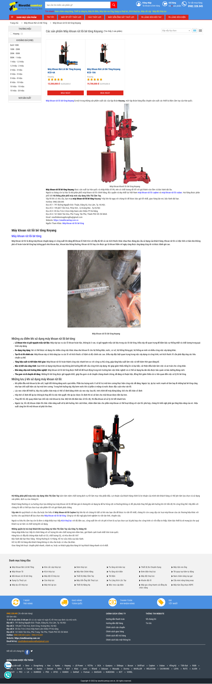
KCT (120, 672)
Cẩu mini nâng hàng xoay (183, 580)
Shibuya (120, 665)
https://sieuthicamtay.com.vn (65, 220)
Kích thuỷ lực (134, 11)
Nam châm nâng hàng (64, 11)
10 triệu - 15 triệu (18, 86)
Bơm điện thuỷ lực (148, 571)
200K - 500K (16, 53)
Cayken (152, 665)
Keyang (50, 76)
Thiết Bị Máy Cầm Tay (85, 576)
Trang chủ (15, 23)
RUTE (185, 669)
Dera (27, 665)
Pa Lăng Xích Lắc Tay (117, 580)
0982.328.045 (57, 202)
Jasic (85, 669)
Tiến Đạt (184, 665)
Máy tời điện (93, 11)
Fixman (86, 672)
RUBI (194, 665)
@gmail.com (43, 641)
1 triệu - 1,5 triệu (18, 61)
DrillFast (140, 665)
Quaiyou (109, 665)
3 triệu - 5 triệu (17, 74)
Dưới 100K (15, 45)
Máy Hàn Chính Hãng (85, 571)
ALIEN (194, 669)
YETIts (90, 665)
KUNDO (65, 672)
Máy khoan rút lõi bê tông (72, 223)
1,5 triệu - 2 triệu (18, 66)
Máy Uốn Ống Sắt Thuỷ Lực (87, 580)
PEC (20, 672)
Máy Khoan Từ (17, 571)
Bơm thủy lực (82, 567)
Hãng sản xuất (15, 665)
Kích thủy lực (49, 571)
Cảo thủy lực (49, 580)
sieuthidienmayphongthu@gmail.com (66, 217)
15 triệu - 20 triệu (18, 90)
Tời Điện (112, 576)
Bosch (19, 669)
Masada (115, 669)
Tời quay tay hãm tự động (183, 571)
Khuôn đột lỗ (146, 580)
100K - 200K (16, 49)
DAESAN (97, 672)
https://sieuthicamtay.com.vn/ (27, 638)
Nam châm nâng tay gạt (183, 576)
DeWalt (76, 672)
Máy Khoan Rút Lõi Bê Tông (36, 23)
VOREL (129, 672)
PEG (47, 672)
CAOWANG (164, 669)
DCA (99, 665)
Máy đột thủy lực (160, 11)
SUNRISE (37, 672)
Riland (94, 669)
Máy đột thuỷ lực (148, 576)
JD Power (79, 665)
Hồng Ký (172, 665)
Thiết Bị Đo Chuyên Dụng (151, 567)
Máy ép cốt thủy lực (20, 585)
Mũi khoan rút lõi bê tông (22, 576)
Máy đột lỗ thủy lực (52, 576)
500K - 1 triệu (16, 57)
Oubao (162, 665)
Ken (49, 665)
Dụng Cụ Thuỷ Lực (19, 580)
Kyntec (39, 669)
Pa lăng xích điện (116, 571)
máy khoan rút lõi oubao (171, 192)
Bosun (130, 665)
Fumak (29, 669)
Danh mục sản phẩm (25, 17)
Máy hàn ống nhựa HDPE (183, 585)
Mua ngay (65, 92)
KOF (68, 669)
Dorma (126, 669)
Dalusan (104, 669)
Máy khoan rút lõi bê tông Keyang (67, 23)
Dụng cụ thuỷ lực (121, 11)
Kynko (57, 665)
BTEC (55, 672)
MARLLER (138, 669)
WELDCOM (150, 669)
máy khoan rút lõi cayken (147, 192)
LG (28, 672)
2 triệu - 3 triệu (17, 70)
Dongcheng (38, 665)
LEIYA (176, 669)
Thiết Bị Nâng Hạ (83, 585)
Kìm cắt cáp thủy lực (52, 567)
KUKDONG (110, 672)
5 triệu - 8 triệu (17, 78)
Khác (76, 669)
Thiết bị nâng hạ (80, 11)
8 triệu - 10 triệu (17, 82)
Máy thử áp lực (50, 585)
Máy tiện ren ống (106, 11)
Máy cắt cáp (146, 11)
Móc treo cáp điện (116, 585)
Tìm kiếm (114, 5)
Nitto (59, 669)
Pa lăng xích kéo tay (117, 567)
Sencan (50, 669)
